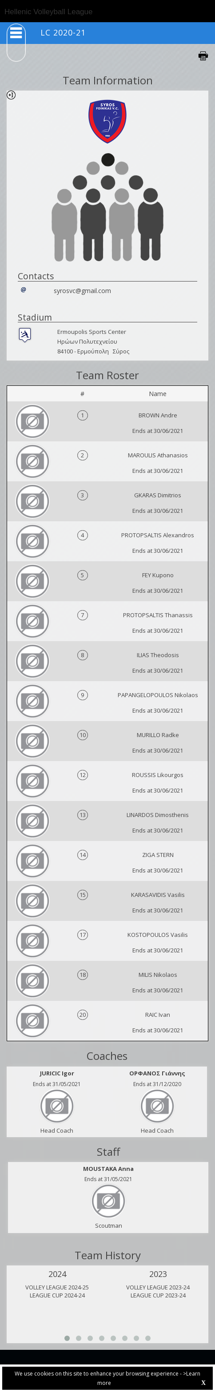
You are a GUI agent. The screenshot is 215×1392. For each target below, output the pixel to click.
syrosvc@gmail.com (82, 290)
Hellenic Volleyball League (48, 12)
